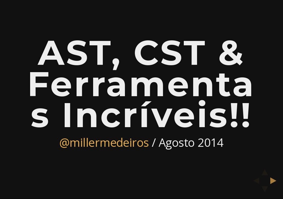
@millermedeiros (104, 142)
